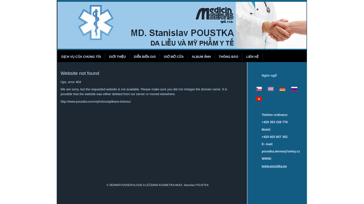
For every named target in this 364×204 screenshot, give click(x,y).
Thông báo (228, 57)
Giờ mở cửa (174, 57)
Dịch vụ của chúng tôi (81, 57)
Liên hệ (252, 57)
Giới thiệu (117, 57)
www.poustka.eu (274, 166)
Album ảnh (201, 57)
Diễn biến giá (145, 57)
